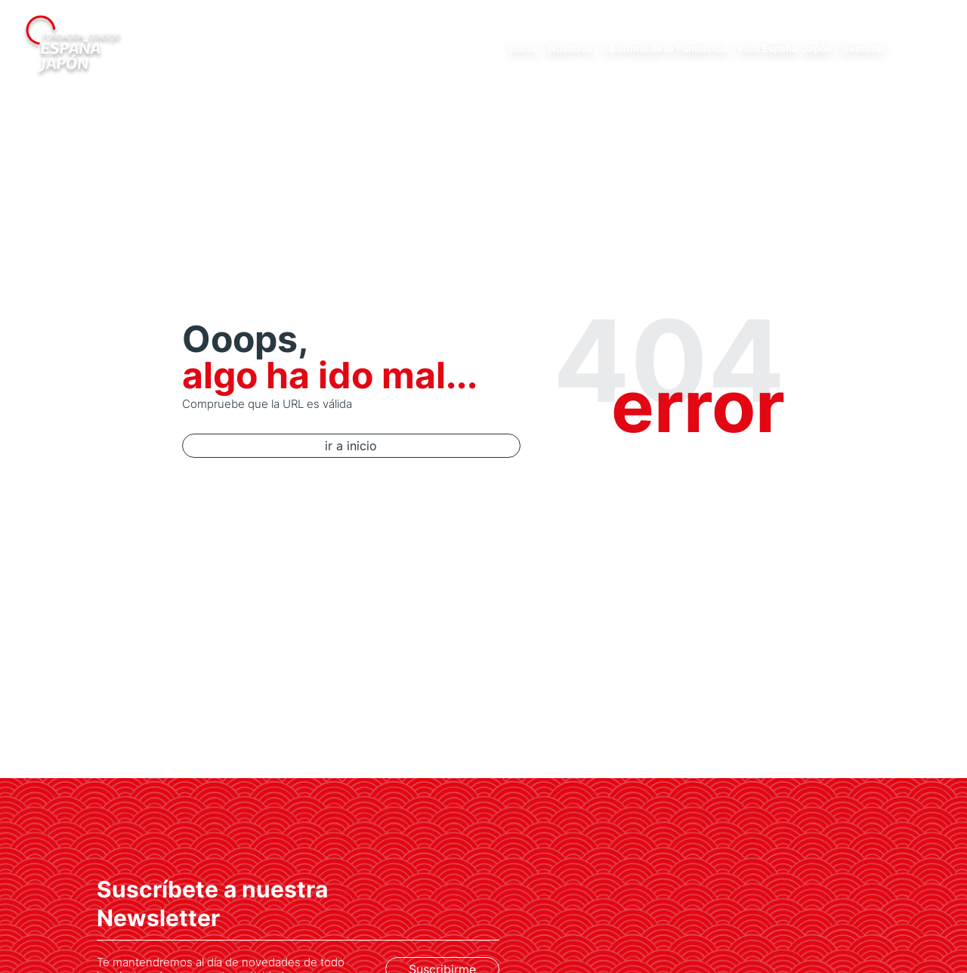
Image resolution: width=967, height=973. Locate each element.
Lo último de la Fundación (666, 48)
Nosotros (570, 48)
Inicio (523, 48)
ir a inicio (300, 445)
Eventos (862, 48)
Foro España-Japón (785, 48)
